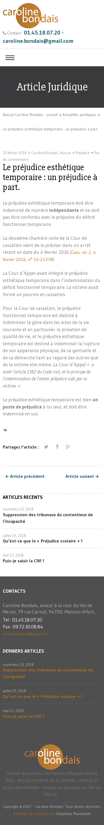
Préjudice (82, 153)
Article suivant (79, 476)
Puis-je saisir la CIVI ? (23, 560)
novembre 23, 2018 (18, 509)
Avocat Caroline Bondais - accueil (30, 114)
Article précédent (27, 476)
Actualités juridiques (79, 114)
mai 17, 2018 (13, 555)
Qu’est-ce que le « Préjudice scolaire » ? (43, 541)
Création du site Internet (34, 813)
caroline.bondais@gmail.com (26, 634)
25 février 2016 (15, 153)
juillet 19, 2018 (14, 535)
